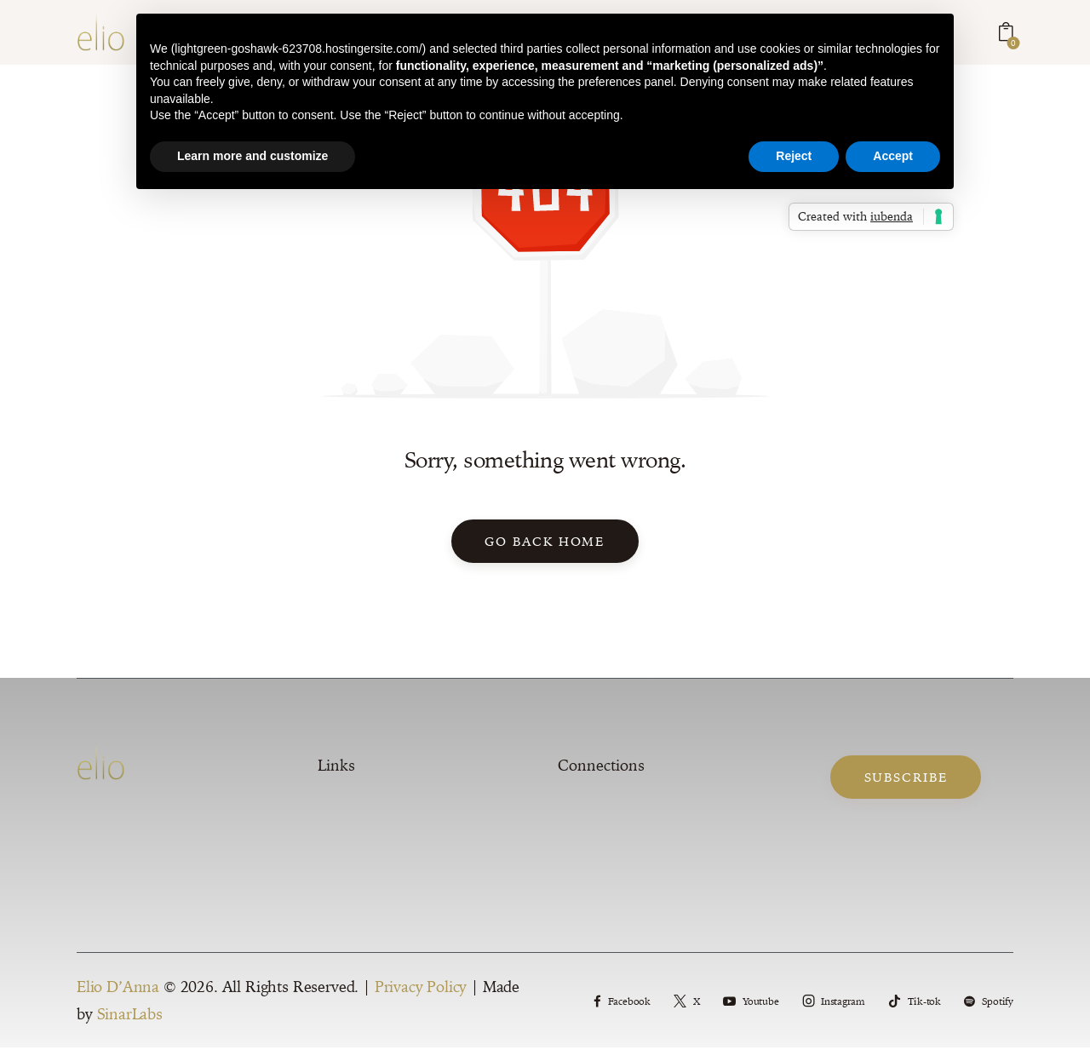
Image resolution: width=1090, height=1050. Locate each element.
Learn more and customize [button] (252, 156)
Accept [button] (893, 156)
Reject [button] (794, 156)
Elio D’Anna (118, 990)
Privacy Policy (421, 990)
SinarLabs (130, 1017)
